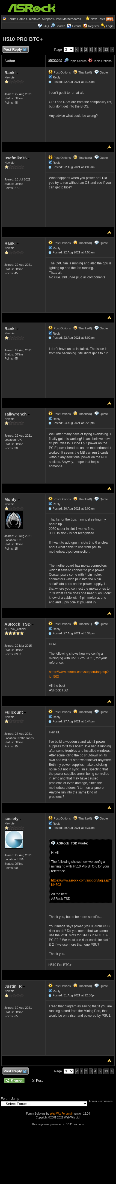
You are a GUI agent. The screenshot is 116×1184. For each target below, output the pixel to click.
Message (55, 60)
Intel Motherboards (68, 19)
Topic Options (100, 61)
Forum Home (16, 19)
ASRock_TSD (19, 624)
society (13, 818)
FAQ (46, 26)
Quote (104, 72)
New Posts (98, 19)
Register (93, 26)
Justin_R (14, 986)
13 (106, 50)
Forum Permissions (102, 1101)
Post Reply (14, 49)
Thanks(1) (82, 624)
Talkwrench (17, 414)
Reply (56, 77)
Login (110, 26)
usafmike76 (17, 158)
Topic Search (75, 61)
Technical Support (40, 19)
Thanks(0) (82, 72)
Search (60, 26)
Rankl (11, 72)
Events (74, 26)
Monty (11, 499)
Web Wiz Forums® (61, 1113)
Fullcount (15, 712)
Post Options (59, 72)
